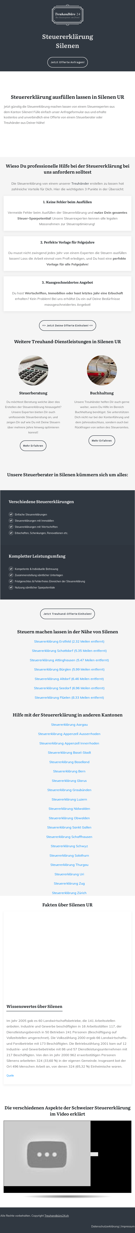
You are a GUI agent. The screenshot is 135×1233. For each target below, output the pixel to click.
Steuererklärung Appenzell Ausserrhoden (69, 734)
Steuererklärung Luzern (69, 799)
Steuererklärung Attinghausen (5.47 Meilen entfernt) (69, 660)
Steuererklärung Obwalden (69, 818)
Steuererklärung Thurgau (69, 865)
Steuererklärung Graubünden (69, 790)
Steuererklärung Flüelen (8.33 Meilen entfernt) (69, 697)
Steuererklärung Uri (69, 874)
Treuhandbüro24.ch (56, 1215)
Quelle (10, 1075)
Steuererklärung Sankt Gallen (69, 827)
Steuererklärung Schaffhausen (69, 837)
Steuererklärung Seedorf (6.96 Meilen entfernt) (69, 688)
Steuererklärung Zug (69, 883)
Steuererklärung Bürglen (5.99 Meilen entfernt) (69, 669)
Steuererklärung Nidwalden (69, 809)
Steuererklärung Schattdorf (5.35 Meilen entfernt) (69, 651)
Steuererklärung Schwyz (69, 846)
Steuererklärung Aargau (69, 724)
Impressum (128, 1226)
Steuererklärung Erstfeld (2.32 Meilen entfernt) (69, 641)
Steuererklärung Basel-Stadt (69, 752)
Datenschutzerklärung (105, 1226)
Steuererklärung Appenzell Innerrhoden (69, 743)
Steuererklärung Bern (69, 771)
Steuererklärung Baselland (69, 762)
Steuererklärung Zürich (69, 893)
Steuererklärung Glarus (69, 781)
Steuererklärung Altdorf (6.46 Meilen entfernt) (69, 679)
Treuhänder (80, 183)
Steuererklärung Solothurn (69, 855)
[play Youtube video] (94, 1154)
